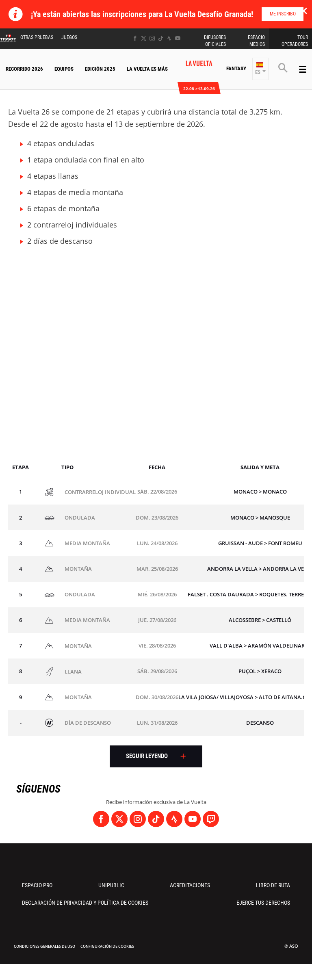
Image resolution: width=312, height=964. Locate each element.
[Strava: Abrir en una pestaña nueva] (169, 38)
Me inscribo (283, 14)
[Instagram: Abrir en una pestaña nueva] (152, 38)
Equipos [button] (64, 69)
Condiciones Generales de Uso (44, 946)
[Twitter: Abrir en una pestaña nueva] (143, 38)
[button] (260, 69)
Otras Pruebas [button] (36, 37)
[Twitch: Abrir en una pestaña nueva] (211, 819)
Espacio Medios (256, 41)
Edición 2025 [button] (100, 69)
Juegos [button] (69, 37)
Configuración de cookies (107, 946)
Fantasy (236, 68)
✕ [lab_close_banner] (303, 10)
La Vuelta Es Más (147, 69)
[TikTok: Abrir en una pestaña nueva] (160, 38)
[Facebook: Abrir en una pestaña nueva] (135, 38)
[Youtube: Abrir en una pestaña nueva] (177, 38)
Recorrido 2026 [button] (24, 69)
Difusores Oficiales (215, 41)
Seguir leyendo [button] (147, 756)
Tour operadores (295, 41)
